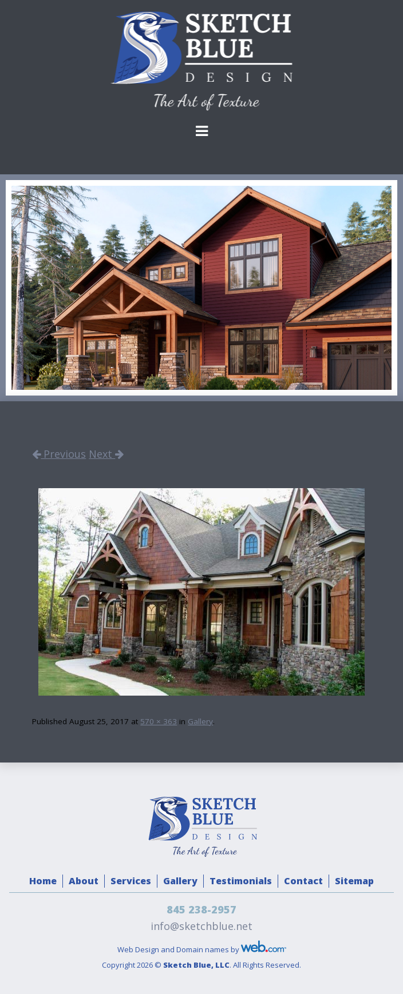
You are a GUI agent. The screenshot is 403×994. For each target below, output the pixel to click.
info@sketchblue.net (201, 926)
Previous (59, 454)
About (83, 881)
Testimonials (241, 881)
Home (43, 881)
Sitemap (354, 881)
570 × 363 (158, 721)
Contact (303, 881)
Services (130, 881)
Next (106, 454)
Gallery (200, 721)
